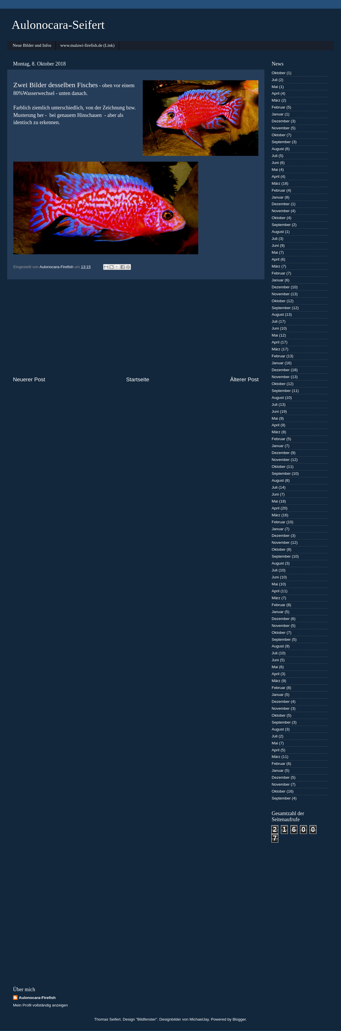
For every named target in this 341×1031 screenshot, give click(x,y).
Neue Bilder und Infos (32, 45)
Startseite (137, 379)
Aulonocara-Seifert (58, 24)
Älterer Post (244, 379)
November (281, 128)
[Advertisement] (136, 327)
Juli (274, 80)
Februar (278, 107)
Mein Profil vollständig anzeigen (40, 1005)
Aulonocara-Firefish (37, 997)
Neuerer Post (29, 379)
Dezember (281, 121)
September (281, 142)
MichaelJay (199, 1019)
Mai (275, 87)
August (278, 149)
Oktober (279, 73)
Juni (275, 162)
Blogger (239, 1019)
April (275, 93)
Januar (277, 114)
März (276, 100)
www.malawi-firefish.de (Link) (87, 45)
